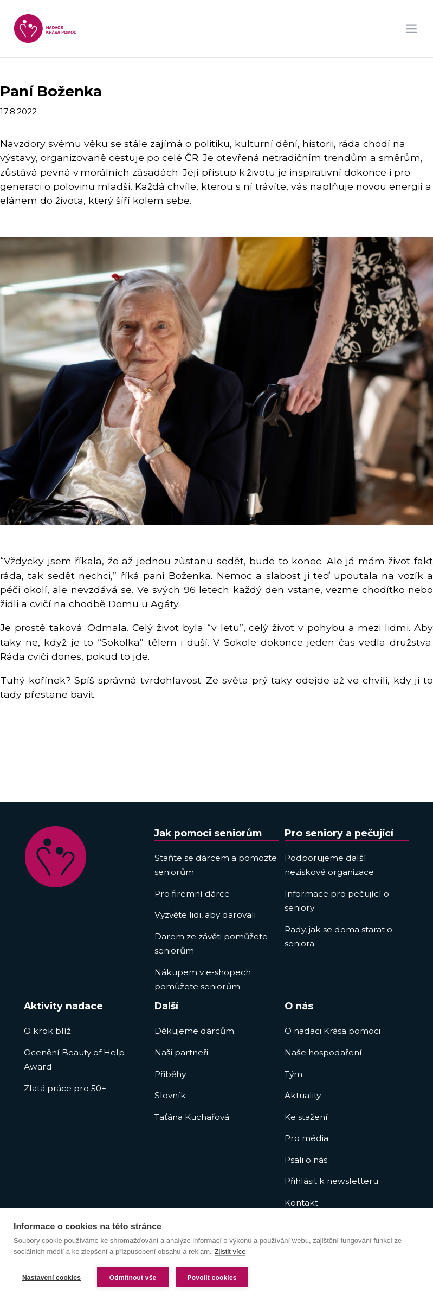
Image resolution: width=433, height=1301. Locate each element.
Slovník (170, 1095)
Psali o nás (306, 1160)
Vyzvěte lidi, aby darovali (205, 915)
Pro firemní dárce (192, 893)
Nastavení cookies (51, 1277)
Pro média (306, 1138)
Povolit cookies (212, 1277)
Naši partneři (181, 1052)
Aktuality (303, 1095)
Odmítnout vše (133, 1277)
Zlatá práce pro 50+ (65, 1088)
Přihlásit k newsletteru (331, 1181)
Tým (293, 1074)
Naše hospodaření (323, 1052)
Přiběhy (170, 1074)
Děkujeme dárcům (194, 1031)
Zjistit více (230, 1251)
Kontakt (301, 1202)
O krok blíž (47, 1031)
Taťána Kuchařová (191, 1117)
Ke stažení (306, 1117)
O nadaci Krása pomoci (332, 1031)
